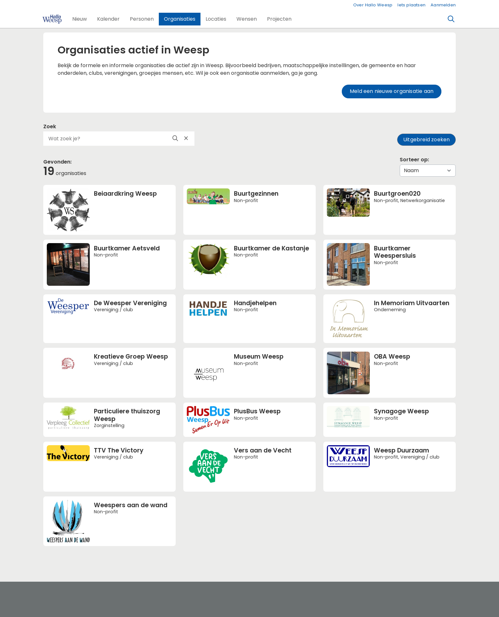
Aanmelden (443, 5)
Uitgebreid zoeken (426, 139)
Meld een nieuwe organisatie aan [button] (391, 91)
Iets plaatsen (411, 5)
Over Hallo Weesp (372, 5)
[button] (79, 19)
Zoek (49, 126)
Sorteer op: (414, 159)
